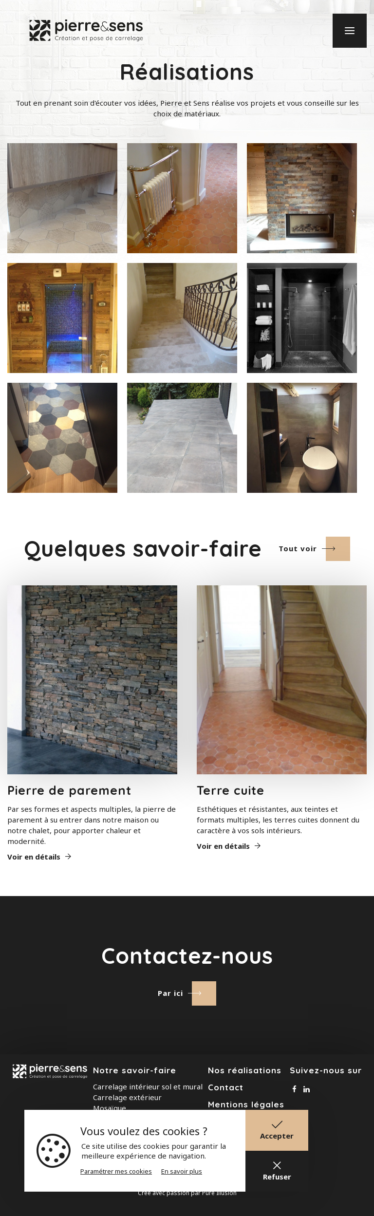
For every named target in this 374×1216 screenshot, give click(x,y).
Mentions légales (246, 1104)
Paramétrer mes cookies (116, 1171)
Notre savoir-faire (134, 1070)
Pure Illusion (219, 1193)
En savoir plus (181, 1171)
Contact (225, 1087)
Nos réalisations (244, 1070)
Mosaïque (109, 1108)
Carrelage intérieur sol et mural (148, 1086)
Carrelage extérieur (127, 1097)
